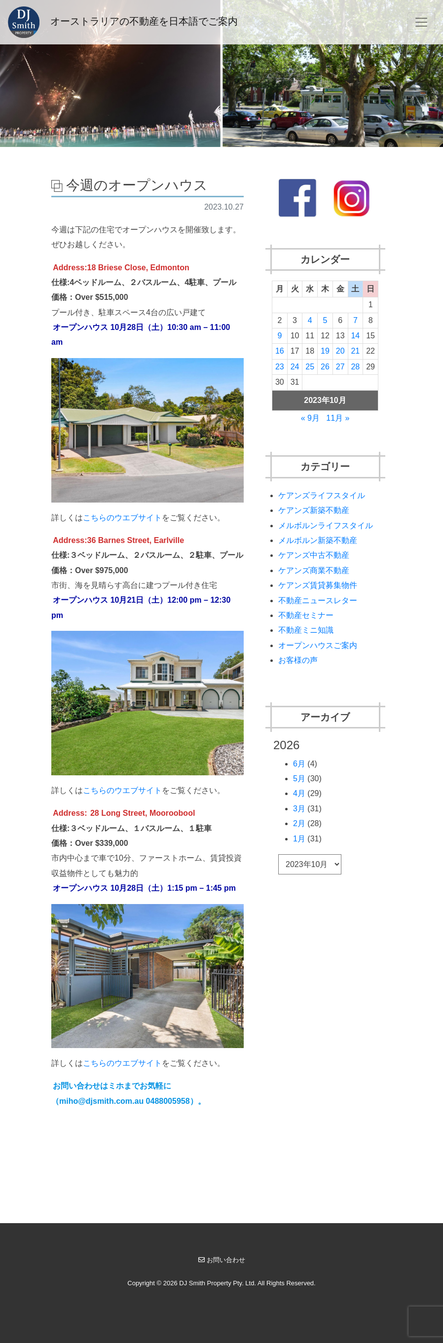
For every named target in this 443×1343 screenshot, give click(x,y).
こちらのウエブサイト (122, 517)
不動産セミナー (305, 615)
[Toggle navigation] (421, 22)
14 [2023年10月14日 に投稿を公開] (355, 335)
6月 (299, 764)
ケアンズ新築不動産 (313, 510)
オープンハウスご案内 (317, 645)
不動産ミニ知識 (305, 630)
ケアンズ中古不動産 (313, 555)
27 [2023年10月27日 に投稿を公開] (340, 367)
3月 (299, 808)
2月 (299, 823)
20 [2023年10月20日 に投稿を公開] (340, 351)
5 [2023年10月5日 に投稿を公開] (325, 320)
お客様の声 (298, 660)
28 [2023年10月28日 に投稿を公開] (355, 367)
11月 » (337, 418)
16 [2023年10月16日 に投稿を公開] (279, 351)
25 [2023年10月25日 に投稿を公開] (309, 367)
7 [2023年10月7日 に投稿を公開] (355, 320)
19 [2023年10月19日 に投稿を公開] (325, 351)
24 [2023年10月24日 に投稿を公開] (295, 367)
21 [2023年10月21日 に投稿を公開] (355, 351)
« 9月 (310, 418)
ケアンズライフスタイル (321, 495)
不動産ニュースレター (317, 600)
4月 (299, 793)
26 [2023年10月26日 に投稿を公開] (325, 367)
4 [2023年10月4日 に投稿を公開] (310, 320)
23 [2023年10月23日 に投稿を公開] (279, 367)
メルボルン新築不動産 (317, 540)
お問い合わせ (221, 1260)
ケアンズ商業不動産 (313, 570)
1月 (299, 839)
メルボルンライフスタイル (325, 525)
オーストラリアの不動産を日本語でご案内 (123, 22)
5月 (299, 778)
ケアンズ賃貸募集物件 (317, 585)
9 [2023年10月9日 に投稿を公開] (279, 335)
